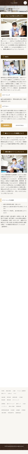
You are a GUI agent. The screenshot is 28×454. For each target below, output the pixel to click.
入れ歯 (24, 403)
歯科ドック (18, 403)
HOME (2, 390)
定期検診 (3, 403)
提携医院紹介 (18, 412)
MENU (25, 3)
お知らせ (10, 393)
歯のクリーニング (10, 403)
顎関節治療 (18, 406)
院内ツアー (3, 393)
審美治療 (9, 399)
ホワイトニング (16, 399)
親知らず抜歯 (11, 406)
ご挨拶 (14, 390)
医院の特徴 (8, 390)
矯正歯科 (3, 399)
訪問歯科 (23, 410)
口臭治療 (12, 410)
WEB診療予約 (11, 412)
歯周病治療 (15, 397)
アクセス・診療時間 (21, 390)
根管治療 (9, 397)
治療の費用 (3, 412)
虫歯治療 (3, 397)
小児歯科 (21, 397)
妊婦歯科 (18, 410)
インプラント (4, 406)
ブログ (14, 393)
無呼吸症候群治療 (5, 410)
